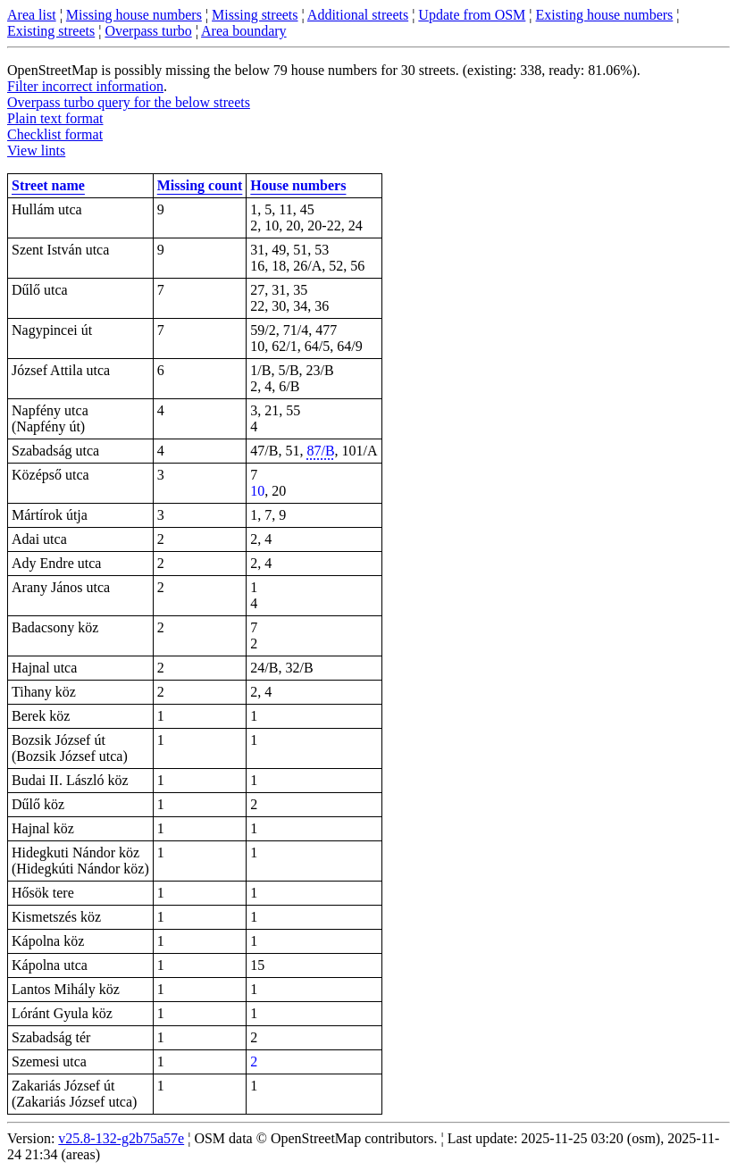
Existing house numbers (605, 14)
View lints (36, 150)
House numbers (298, 185)
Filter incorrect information (85, 86)
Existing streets (51, 30)
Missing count (200, 185)
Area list (31, 14)
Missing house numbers (134, 14)
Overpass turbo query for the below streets (128, 102)
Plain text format (55, 118)
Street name (48, 185)
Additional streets (357, 14)
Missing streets (254, 14)
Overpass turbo (148, 30)
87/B (320, 450)
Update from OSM (471, 14)
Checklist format (55, 134)
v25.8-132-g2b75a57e (121, 1138)
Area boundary (244, 30)
